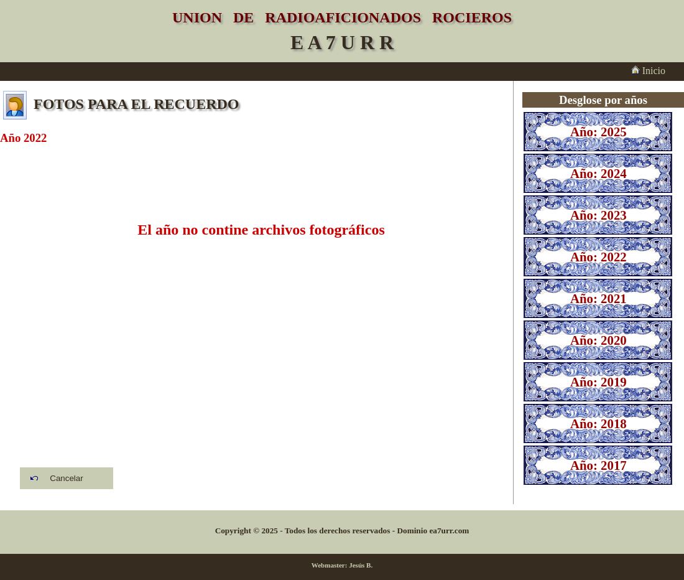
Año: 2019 (598, 382)
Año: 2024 (598, 173)
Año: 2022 (598, 257)
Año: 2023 (598, 215)
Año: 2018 (598, 423)
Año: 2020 (598, 340)
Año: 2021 (598, 298)
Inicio (648, 70)
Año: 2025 (598, 131)
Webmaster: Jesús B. (342, 565)
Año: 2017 (598, 465)
